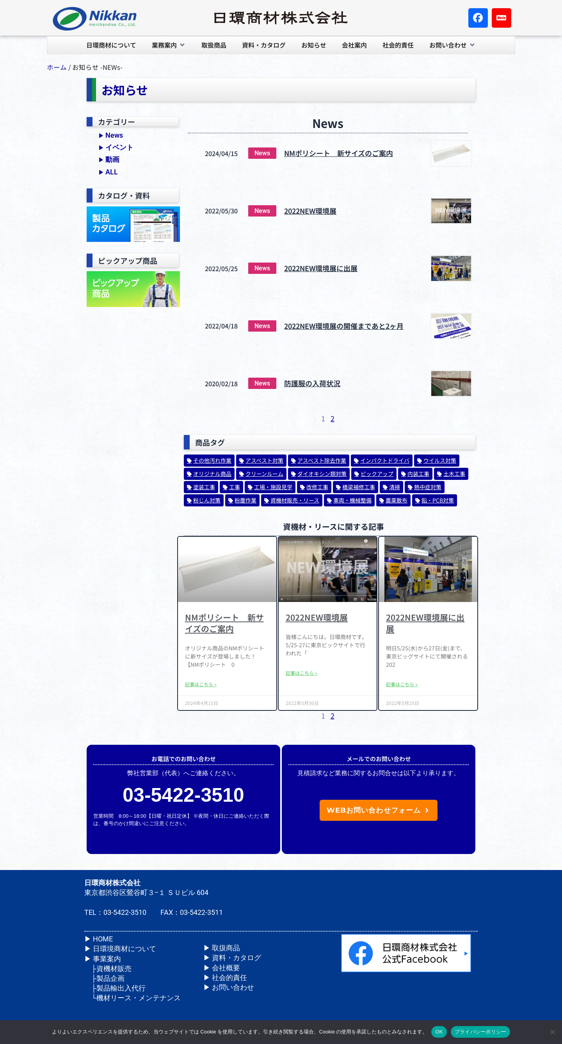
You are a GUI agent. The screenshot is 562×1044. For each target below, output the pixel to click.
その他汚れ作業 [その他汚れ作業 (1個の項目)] (212, 460)
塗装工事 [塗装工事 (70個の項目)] (204, 487)
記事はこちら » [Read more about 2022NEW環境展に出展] (402, 684)
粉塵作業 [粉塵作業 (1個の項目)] (245, 500)
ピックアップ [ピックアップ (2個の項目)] (377, 474)
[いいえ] (552, 1032)
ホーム (57, 67)
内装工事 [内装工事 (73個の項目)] (418, 474)
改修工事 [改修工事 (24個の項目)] (317, 487)
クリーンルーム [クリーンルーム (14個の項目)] (264, 474)
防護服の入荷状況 (312, 383)
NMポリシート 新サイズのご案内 (338, 153)
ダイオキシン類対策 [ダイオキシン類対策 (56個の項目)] (322, 474)
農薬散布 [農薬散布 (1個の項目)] (396, 500)
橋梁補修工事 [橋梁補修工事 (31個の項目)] (358, 487)
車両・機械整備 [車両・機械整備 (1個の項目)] (352, 500)
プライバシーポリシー (481, 1032)
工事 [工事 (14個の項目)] (234, 487)
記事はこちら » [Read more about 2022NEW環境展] (301, 673)
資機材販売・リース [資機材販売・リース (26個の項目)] (294, 500)
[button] (169, 45)
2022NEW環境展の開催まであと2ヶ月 (344, 326)
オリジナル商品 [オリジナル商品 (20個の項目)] (212, 474)
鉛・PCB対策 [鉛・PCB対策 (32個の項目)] (438, 500)
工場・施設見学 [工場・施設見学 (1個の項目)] (273, 487)
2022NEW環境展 (310, 211)
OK (439, 1032)
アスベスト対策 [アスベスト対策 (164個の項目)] (264, 460)
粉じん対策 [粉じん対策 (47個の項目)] (207, 500)
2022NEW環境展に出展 (320, 268)
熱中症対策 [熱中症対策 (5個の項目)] (427, 487)
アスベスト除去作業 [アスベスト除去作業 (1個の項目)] (321, 460)
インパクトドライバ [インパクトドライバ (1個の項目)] (384, 460)
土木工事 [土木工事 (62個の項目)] (454, 474)
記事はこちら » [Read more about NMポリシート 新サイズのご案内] (201, 684)
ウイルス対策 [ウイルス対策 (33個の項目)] (439, 460)
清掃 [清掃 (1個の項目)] (394, 487)
